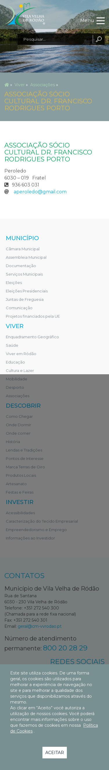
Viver (20, 84)
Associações (42, 84)
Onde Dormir (18, 424)
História (13, 441)
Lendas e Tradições (24, 450)
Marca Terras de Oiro (25, 467)
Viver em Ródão (21, 353)
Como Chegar (19, 416)
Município (22, 238)
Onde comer (18, 433)
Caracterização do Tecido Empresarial (42, 521)
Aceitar (54, 752)
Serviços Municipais (24, 274)
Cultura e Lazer (20, 370)
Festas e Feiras (19, 492)
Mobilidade (16, 379)
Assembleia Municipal (26, 257)
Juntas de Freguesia (25, 299)
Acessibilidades (20, 512)
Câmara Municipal (23, 249)
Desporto (15, 387)
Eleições (14, 282)
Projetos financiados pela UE (33, 316)
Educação (15, 362)
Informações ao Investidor (30, 538)
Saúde (12, 345)
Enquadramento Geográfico (32, 336)
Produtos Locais (21, 475)
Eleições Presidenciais (27, 291)
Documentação (21, 265)
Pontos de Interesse (25, 458)
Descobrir (23, 405)
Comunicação (19, 307)
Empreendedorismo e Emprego (36, 529)
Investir (19, 502)
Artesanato (16, 483)
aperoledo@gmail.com (40, 192)
